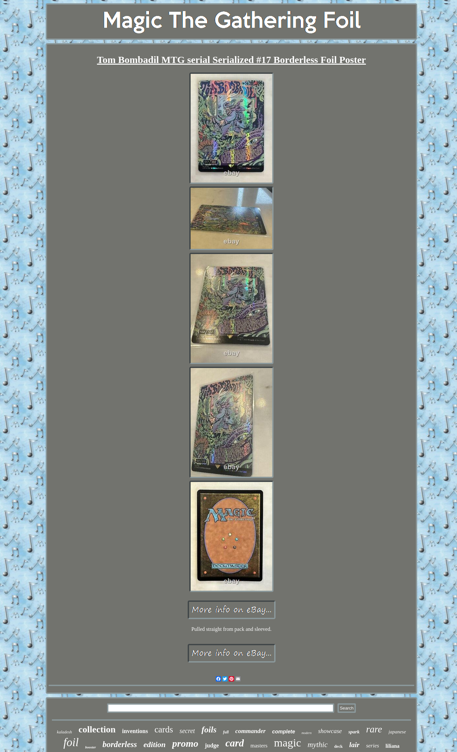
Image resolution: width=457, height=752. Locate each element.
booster (90, 747)
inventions (135, 731)
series (372, 746)
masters (258, 746)
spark (353, 731)
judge (212, 745)
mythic (317, 745)
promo (185, 743)
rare (374, 729)
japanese (397, 731)
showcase (330, 731)
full (225, 732)
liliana (393, 746)
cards (163, 729)
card (234, 743)
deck (338, 746)
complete (283, 731)
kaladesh (64, 731)
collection (97, 729)
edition (154, 744)
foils (208, 729)
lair (354, 745)
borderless (119, 744)
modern (307, 733)
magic (287, 743)
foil (71, 742)
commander (250, 731)
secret (187, 730)
